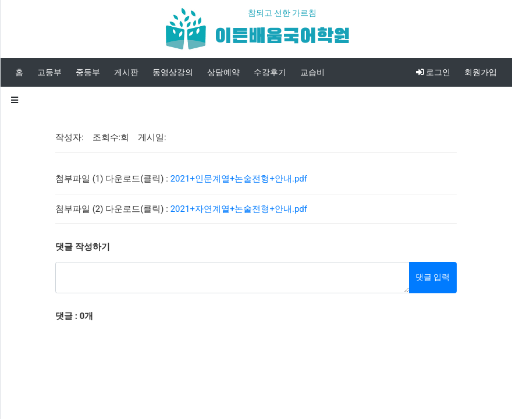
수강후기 (270, 72)
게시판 (126, 72)
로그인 (433, 72)
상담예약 (223, 72)
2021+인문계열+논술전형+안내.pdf (238, 178)
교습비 (312, 72)
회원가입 (480, 72)
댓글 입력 (432, 277)
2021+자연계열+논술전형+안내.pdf (238, 209)
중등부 (88, 72)
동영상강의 (172, 72)
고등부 (49, 72)
